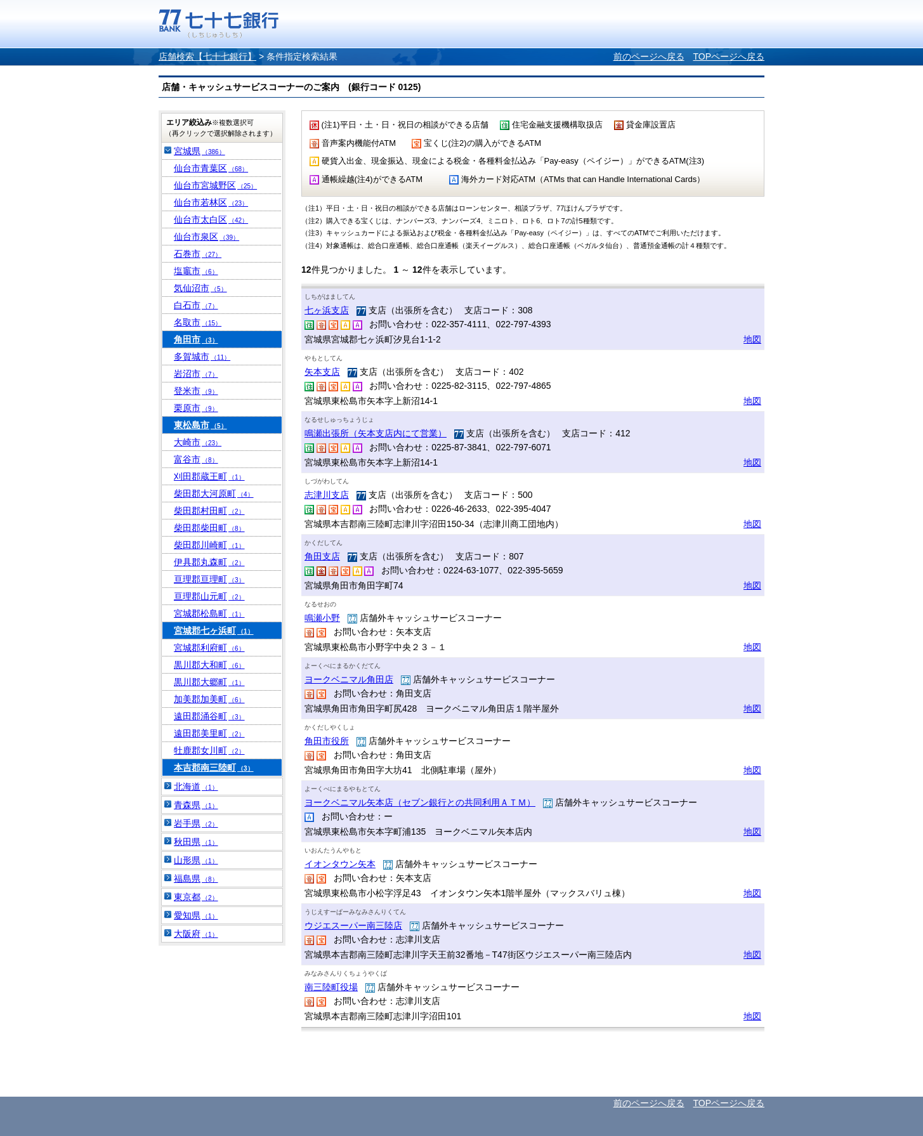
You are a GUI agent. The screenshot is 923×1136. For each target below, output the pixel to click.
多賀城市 (202, 356)
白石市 (196, 305)
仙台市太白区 (211, 219)
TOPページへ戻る (728, 56)
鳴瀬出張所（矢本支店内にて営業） (375, 433)
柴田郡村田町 (209, 511)
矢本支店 (322, 372)
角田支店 (322, 556)
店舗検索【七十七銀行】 (207, 56)
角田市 (196, 339)
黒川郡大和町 (209, 665)
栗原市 (196, 408)
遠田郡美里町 (209, 733)
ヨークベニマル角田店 (348, 679)
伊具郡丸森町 (209, 562)
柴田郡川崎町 (209, 545)
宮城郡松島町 (209, 613)
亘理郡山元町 (209, 596)
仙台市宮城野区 (215, 185)
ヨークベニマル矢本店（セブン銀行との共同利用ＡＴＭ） (419, 802)
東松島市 (200, 425)
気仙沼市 (200, 288)
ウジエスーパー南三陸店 (353, 925)
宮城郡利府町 (209, 648)
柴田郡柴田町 (209, 528)
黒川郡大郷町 (209, 682)
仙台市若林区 (211, 202)
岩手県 (196, 823)
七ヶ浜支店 (326, 310)
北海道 (196, 786)
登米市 (196, 391)
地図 (752, 339)
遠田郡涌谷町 (209, 716)
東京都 (196, 897)
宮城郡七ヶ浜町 (214, 630)
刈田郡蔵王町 (209, 476)
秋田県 (196, 842)
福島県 (196, 878)
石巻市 (197, 254)
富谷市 (196, 459)
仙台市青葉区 (211, 168)
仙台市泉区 (206, 237)
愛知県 (196, 915)
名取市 (197, 322)
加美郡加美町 (209, 699)
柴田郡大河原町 (214, 493)
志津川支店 (326, 495)
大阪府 (196, 934)
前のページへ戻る (648, 56)
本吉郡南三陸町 (214, 767)
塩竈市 (196, 271)
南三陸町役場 (331, 987)
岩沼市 (196, 374)
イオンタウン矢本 (340, 864)
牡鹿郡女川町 (209, 750)
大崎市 (197, 442)
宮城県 (199, 151)
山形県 (196, 860)
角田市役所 (326, 741)
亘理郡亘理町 (209, 579)
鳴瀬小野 (322, 618)
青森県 (196, 805)
